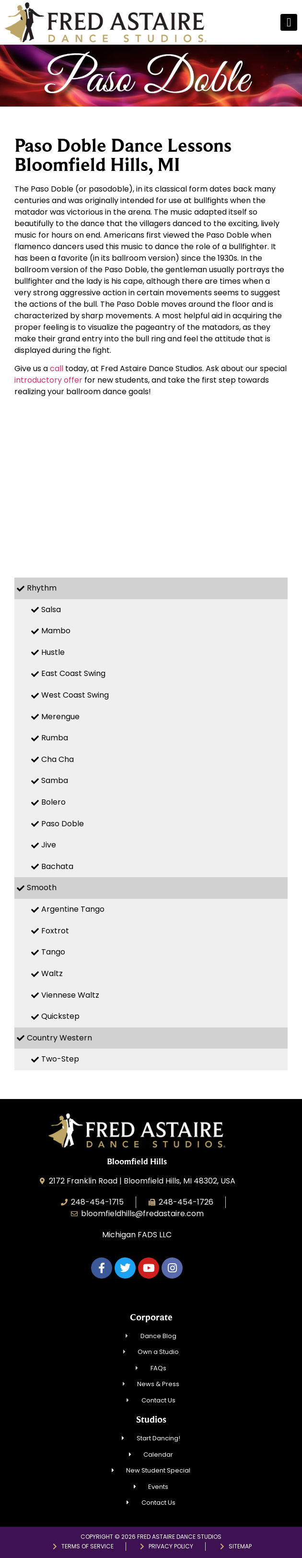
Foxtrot (55, 930)
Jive (48, 844)
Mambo (55, 630)
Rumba (54, 737)
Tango (53, 951)
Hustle (53, 652)
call (56, 368)
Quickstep (60, 1016)
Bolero (53, 802)
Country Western (59, 1037)
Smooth (42, 887)
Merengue (60, 716)
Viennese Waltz (70, 995)
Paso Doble (62, 823)
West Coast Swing (75, 694)
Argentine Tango (73, 909)
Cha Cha (57, 759)
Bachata (57, 866)
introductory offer (48, 380)
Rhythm (42, 587)
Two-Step (60, 1058)
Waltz (52, 973)
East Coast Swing (73, 673)
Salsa (51, 609)
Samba (54, 780)
